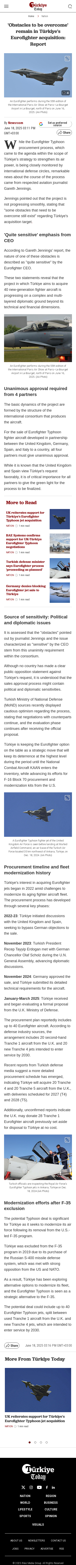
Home (31, 16)
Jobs (15, 1549)
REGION (51, 1496)
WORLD (25, 1503)
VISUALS (38, 1524)
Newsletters (36, 1541)
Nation (45, 16)
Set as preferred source (53, 124)
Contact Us (58, 1541)
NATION (25, 1496)
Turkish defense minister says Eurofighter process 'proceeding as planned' (25, 565)
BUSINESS (51, 1503)
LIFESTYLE (25, 1509)
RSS (61, 1549)
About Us (16, 1541)
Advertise (47, 1549)
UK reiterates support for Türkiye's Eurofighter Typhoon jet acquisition (25, 516)
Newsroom (15, 123)
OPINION (51, 1516)
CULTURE (51, 1509)
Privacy (29, 1549)
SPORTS (25, 1516)
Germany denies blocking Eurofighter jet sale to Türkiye (26, 590)
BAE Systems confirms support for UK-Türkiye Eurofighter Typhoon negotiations (24, 541)
